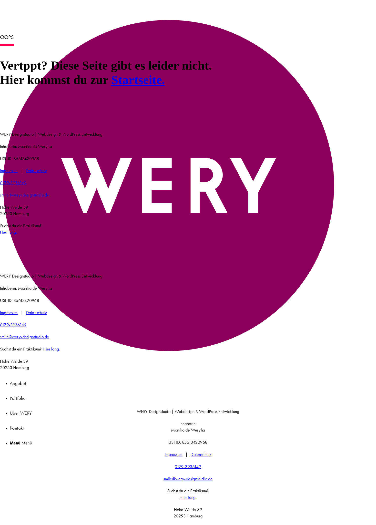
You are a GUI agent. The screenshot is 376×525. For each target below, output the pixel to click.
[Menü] (21, 443)
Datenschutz (36, 170)
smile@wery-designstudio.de (24, 195)
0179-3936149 (13, 182)
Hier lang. (8, 232)
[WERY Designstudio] (169, 365)
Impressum (9, 170)
